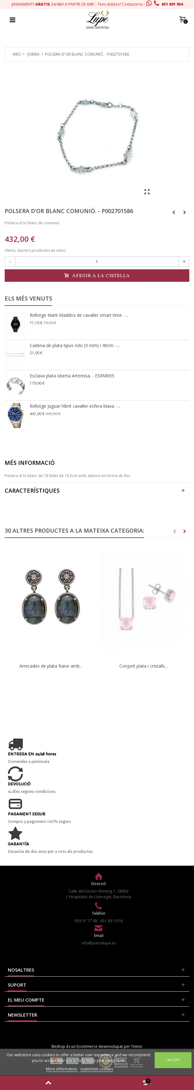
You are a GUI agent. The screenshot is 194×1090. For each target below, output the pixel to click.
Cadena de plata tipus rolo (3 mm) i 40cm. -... (75, 345)
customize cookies (96, 1069)
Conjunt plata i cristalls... (143, 666)
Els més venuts (28, 298)
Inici (17, 54)
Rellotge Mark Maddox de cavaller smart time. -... (79, 315)
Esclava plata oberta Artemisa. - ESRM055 (72, 376)
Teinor (136, 1046)
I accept (173, 1060)
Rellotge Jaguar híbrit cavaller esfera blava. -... (75, 406)
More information (62, 1069)
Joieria (33, 54)
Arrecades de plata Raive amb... (50, 666)
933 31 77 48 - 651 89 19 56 (99, 920)
